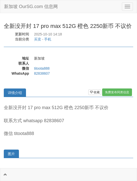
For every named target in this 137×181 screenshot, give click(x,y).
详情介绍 (15, 93)
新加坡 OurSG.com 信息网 (31, 6)
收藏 (95, 92)
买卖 (37, 39)
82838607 (42, 73)
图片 (11, 154)
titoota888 (42, 68)
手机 (47, 39)
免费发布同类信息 (117, 92)
